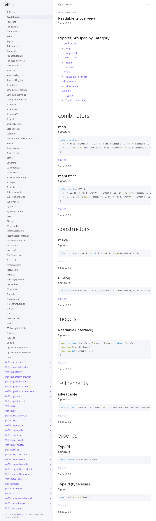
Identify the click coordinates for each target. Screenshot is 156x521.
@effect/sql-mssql (14, 439)
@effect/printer (12, 396)
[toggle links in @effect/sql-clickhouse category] (50, 415)
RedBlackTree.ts (15, 31)
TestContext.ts (14, 255)
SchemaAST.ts (14, 114)
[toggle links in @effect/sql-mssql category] (50, 440)
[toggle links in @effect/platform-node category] (50, 386)
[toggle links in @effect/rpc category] (50, 406)
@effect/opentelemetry (16, 367)
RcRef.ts (11, 12)
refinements (69, 81)
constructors (69, 57)
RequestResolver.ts (16, 60)
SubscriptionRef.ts (16, 196)
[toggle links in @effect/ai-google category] (50, 508)
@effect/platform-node (16, 386)
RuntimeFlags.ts (15, 75)
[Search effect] (87, 4)
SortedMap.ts (13, 148)
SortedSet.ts (13, 153)
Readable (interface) (76, 76)
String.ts (11, 182)
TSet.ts (10, 323)
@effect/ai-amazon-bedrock (18, 498)
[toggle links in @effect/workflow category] (50, 488)
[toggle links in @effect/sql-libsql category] (50, 435)
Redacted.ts (12, 26)
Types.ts (11, 337)
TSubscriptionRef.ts (16, 328)
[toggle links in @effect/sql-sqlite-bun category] (50, 454)
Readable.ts (13, 16)
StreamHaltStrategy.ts (18, 177)
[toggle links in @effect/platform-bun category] (50, 381)
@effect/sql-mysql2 (14, 444)
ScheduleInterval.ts (16, 94)
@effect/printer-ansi (15, 401)
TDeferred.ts (13, 226)
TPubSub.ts (12, 284)
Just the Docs (22, 514)
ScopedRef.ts (13, 128)
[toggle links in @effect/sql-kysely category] (50, 430)
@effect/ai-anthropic (15, 503)
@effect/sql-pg (12, 449)
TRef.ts (10, 308)
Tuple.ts (10, 333)
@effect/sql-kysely (14, 430)
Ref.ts (9, 36)
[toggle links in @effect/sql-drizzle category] (50, 425)
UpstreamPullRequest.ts (19, 347)
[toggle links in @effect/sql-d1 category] (50, 420)
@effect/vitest (12, 483)
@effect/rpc (10, 405)
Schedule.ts (12, 85)
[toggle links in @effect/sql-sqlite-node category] (50, 464)
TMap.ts (11, 274)
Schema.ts (12, 109)
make (68, 62)
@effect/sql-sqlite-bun (16, 454)
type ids (66, 90)
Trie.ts (10, 313)
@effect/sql (10, 410)
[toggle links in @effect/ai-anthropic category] (50, 503)
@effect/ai (10, 493)
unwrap (69, 67)
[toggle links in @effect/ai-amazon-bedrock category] (50, 498)
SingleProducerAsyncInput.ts (21, 138)
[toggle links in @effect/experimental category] (50, 362)
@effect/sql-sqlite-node (16, 464)
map (68, 48)
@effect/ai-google (14, 508)
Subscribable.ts (14, 192)
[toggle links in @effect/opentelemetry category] (50, 367)
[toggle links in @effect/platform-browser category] (50, 376)
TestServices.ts (14, 264)
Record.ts (11, 21)
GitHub (148, 4)
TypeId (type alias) (75, 100)
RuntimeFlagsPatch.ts (17, 80)
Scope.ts (11, 119)
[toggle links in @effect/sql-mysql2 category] (50, 444)
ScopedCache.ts (14, 123)
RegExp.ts (12, 41)
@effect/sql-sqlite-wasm (17, 474)
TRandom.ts (13, 298)
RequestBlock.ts (15, 55)
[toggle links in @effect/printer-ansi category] (50, 401)
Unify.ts (10, 342)
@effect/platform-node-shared (20, 391)
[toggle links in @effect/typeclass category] (50, 478)
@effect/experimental (15, 362)
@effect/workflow (13, 488)
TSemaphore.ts (14, 318)
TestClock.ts (12, 245)
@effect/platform (13, 371)
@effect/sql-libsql (13, 435)
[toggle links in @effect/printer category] (50, 396)
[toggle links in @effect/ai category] (50, 493)
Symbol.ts (11, 206)
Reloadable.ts (13, 46)
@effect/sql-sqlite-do (15, 459)
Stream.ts (11, 162)
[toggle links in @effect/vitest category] (50, 483)
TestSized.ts (12, 269)
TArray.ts (11, 221)
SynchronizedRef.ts (16, 211)
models (66, 71)
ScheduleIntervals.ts (17, 99)
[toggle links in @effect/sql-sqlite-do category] (50, 459)
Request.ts (12, 51)
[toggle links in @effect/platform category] (50, 372)
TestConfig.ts (13, 250)
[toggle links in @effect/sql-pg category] (50, 449)
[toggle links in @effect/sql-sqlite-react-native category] (50, 469)
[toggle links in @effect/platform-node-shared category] (50, 391)
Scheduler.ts (13, 104)
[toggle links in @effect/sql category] (50, 410)
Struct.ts (11, 187)
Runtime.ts (12, 70)
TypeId (69, 96)
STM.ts (10, 157)
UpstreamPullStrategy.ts (19, 352)
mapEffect (71, 53)
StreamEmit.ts (14, 172)
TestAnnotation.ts (15, 230)
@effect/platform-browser (18, 376)
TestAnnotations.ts (16, 240)
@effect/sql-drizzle (14, 425)
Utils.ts (10, 357)
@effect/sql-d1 (12, 420)
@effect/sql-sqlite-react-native (20, 469)
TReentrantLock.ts (16, 303)
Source (62, 160)
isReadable (71, 86)
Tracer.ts (11, 294)
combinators (69, 43)
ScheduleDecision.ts (17, 89)
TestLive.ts (12, 260)
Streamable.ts (14, 167)
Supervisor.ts (13, 201)
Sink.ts (10, 143)
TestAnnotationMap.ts (18, 235)
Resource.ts (12, 65)
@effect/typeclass (13, 478)
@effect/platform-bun (16, 381)
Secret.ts (11, 133)
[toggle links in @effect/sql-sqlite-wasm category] (50, 474)
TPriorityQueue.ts (15, 279)
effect (10, 4)
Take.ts (10, 216)
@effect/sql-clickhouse (16, 415)
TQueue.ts (12, 289)
